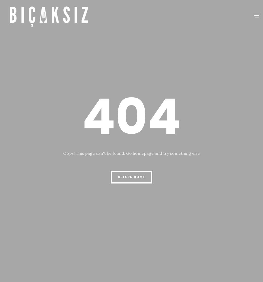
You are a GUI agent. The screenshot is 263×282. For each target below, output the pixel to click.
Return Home (131, 177)
